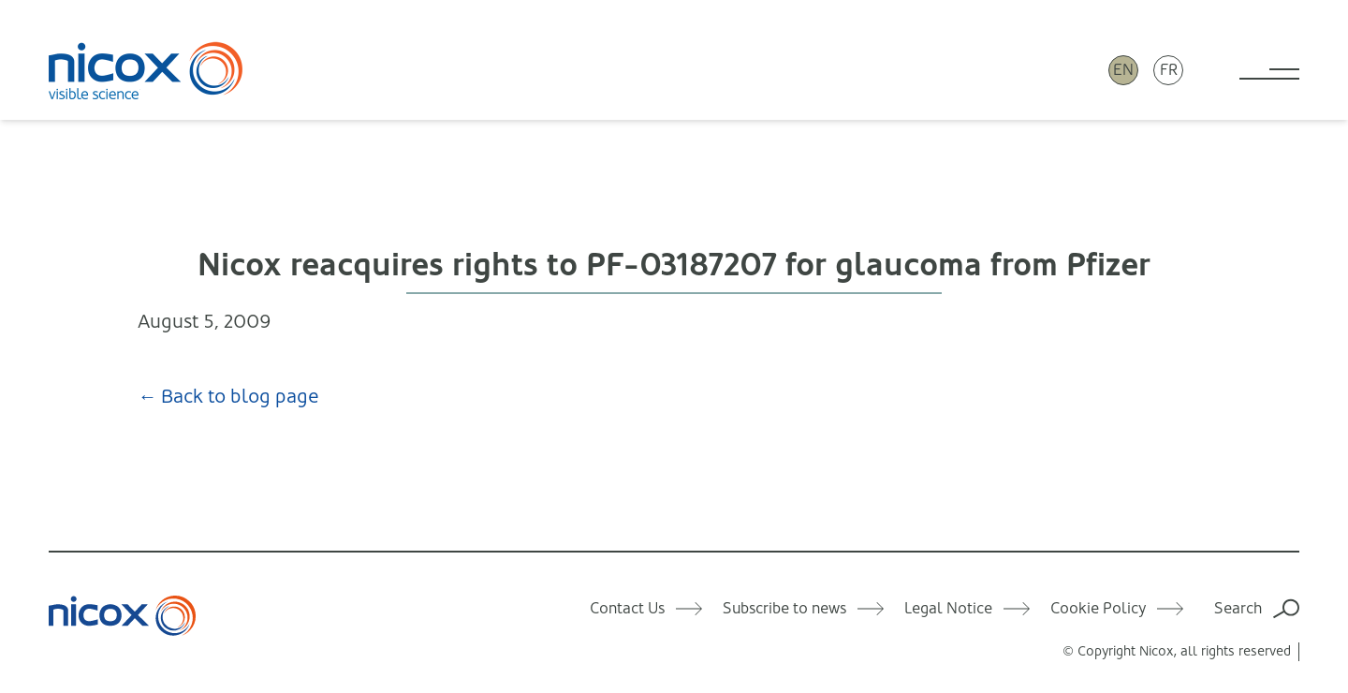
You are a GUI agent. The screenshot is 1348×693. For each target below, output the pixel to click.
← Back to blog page (228, 396)
